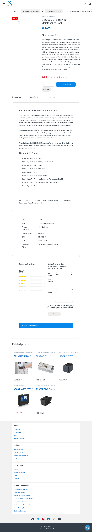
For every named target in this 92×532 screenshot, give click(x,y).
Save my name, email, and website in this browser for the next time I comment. (62, 307)
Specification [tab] (35, 97)
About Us (17, 429)
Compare (59, 35)
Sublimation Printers (20, 502)
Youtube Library (19, 438)
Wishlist (16, 479)
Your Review (50, 280)
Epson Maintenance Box (54, 11)
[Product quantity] (48, 84)
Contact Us (17, 432)
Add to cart (67, 84)
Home (14, 11)
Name (50, 292)
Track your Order (19, 472)
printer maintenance (65, 123)
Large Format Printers (21, 489)
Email (50, 299)
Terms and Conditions (21, 455)
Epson (28, 118)
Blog (15, 435)
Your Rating (50, 274)
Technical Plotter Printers (22, 496)
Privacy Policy (18, 452)
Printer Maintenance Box (35, 203)
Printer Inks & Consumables (30, 11)
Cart (15, 475)
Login (16, 469)
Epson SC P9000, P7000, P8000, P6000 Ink (45, 353)
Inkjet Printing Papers (20, 508)
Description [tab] (16, 97)
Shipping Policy (19, 449)
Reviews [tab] (51, 97)
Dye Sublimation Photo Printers (24, 499)
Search (81, 3)
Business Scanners (20, 511)
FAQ (15, 459)
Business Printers (19, 492)
